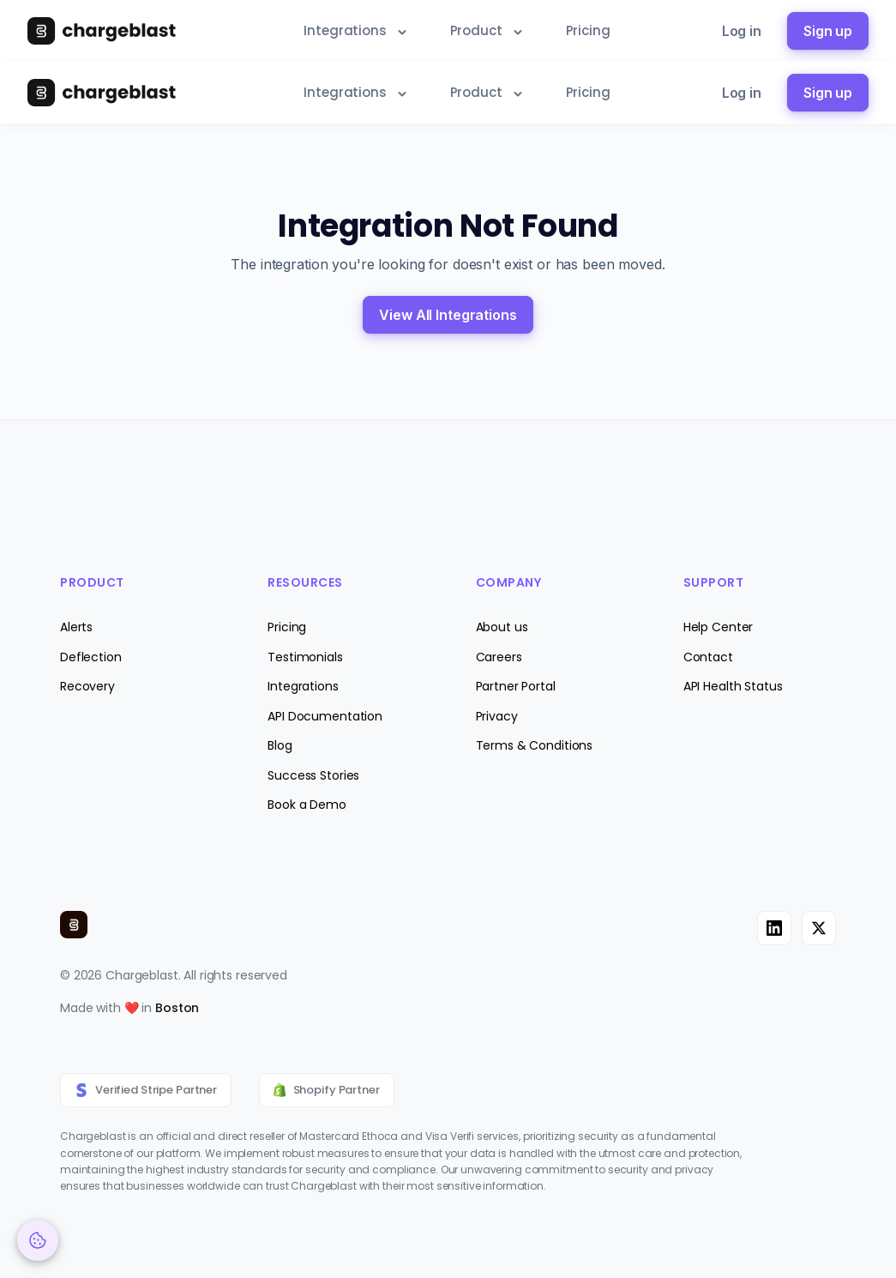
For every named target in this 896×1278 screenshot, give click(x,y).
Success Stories (313, 775)
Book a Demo (307, 804)
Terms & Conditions (534, 745)
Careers (499, 657)
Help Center (718, 627)
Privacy (497, 716)
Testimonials (305, 657)
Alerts (76, 627)
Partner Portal (516, 686)
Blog (280, 745)
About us (502, 627)
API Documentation (325, 716)
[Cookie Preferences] (37, 1240)
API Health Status (733, 686)
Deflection (91, 657)
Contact (708, 657)
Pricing (287, 627)
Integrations (303, 686)
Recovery (87, 686)
